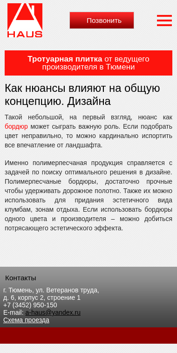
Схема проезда (26, 320)
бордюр (16, 126)
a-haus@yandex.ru (53, 312)
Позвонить (104, 20)
